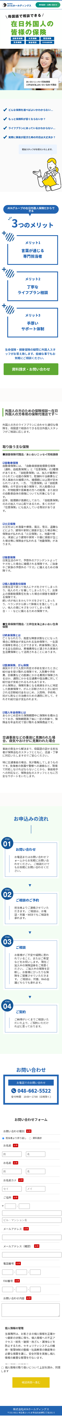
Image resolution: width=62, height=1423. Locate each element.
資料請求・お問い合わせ (31, 369)
